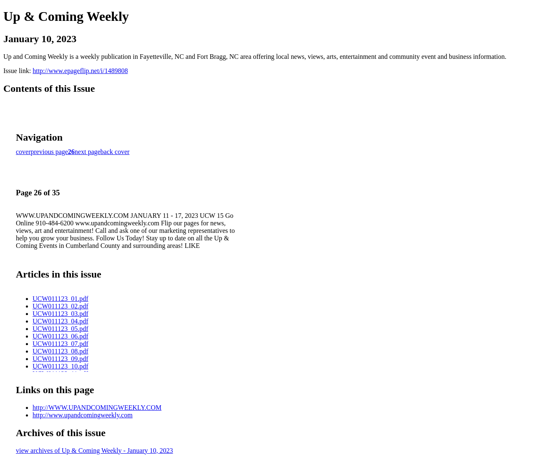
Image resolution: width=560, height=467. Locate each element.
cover (23, 151)
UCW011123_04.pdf (60, 321)
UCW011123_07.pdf (60, 343)
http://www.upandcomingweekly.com (83, 415)
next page (88, 151)
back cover (115, 151)
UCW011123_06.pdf (60, 336)
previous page (49, 151)
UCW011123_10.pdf (60, 366)
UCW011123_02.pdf (60, 306)
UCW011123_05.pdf (60, 328)
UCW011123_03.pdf (60, 313)
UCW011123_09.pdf (60, 358)
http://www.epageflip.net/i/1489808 (80, 70)
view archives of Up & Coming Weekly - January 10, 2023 (94, 450)
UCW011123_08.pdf (60, 351)
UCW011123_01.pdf (60, 298)
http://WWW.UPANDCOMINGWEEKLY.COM (97, 407)
